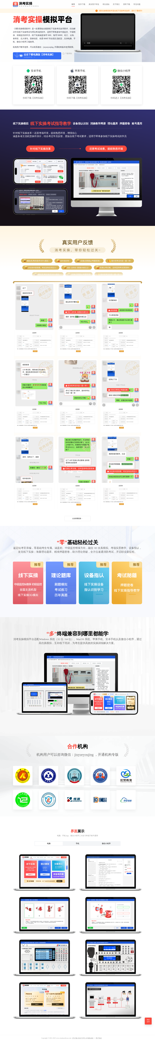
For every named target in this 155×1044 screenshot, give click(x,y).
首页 (73, 4)
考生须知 (105, 4)
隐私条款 (90, 1038)
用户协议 (99, 1038)
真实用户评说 (94, 4)
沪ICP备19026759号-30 (79, 1038)
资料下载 (126, 4)
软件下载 (81, 4)
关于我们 (116, 4)
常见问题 (136, 4)
